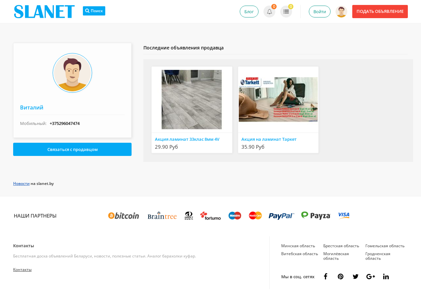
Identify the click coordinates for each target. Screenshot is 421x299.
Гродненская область (377, 256)
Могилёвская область (336, 256)
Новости (21, 183)
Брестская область (341, 246)
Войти (319, 12)
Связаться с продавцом (72, 149)
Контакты (23, 245)
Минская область (298, 246)
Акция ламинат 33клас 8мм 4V (187, 139)
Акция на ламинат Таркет (269, 139)
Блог (249, 12)
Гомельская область (385, 246)
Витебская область (299, 253)
